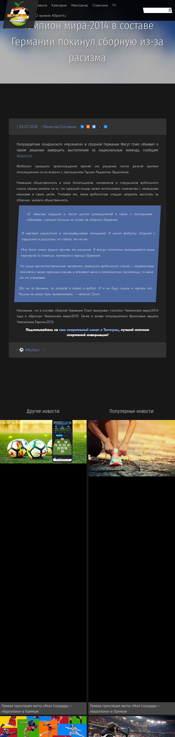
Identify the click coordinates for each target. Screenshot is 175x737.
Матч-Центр (79, 5)
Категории (59, 5)
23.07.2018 (28, 126)
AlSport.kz (24, 156)
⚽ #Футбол (29, 350)
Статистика (100, 5)
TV (114, 5)
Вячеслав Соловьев (59, 126)
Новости (41, 5)
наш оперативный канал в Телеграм (89, 329)
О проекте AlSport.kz (50, 15)
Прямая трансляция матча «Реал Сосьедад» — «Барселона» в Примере (36, 709)
